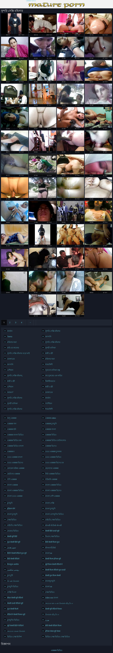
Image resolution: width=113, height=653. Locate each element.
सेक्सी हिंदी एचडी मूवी (52, 531)
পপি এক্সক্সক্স (12, 479)
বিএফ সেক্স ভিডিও (52, 536)
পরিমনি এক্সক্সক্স (51, 479)
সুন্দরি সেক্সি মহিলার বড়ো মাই (18, 353)
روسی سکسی (13, 570)
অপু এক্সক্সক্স (11, 418)
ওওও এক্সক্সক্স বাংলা (14, 457)
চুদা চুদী (10, 575)
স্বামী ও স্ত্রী (49, 353)
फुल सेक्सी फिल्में (12, 609)
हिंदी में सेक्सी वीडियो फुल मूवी (17, 553)
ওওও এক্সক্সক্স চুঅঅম (53, 451)
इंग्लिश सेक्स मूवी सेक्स (52, 631)
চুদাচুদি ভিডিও (12, 586)
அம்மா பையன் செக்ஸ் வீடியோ (59, 603)
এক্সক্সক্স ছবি (11, 429)
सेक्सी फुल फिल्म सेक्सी (53, 575)
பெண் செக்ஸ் (13, 581)
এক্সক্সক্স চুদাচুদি (51, 424)
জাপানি (48, 336)
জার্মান (9, 331)
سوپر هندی (11, 547)
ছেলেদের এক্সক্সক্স (52, 468)
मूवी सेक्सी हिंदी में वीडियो (15, 625)
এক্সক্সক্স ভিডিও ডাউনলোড (55, 440)
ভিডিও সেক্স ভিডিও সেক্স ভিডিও (57, 637)
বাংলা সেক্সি (49, 503)
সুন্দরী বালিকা (50, 348)
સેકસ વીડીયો (50, 547)
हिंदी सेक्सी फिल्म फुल (52, 542)
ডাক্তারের (11, 359)
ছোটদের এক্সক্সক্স (13, 474)
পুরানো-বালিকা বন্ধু (52, 370)
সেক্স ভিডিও (11, 520)
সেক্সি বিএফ (11, 592)
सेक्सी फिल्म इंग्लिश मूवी (53, 559)
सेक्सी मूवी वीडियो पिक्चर (53, 609)
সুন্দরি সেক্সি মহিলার (52, 331)
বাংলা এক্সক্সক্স (12, 485)
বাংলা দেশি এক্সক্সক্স (52, 496)
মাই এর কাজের (13, 348)
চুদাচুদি (10, 503)
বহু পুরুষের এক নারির (53, 375)
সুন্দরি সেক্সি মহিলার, (15, 375)
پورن (47, 620)
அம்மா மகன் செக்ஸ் (16, 631)
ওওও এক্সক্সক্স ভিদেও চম (54, 463)
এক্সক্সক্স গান (11, 424)
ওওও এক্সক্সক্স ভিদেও (15, 463)
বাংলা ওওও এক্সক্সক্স (14, 496)
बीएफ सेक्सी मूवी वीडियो (15, 598)
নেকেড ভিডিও (13, 531)
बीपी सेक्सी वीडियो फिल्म (53, 625)
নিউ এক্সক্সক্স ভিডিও (52, 474)
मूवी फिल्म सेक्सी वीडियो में (53, 564)
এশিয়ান (10, 370)
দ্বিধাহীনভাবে (50, 381)
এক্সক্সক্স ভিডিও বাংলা (15, 446)
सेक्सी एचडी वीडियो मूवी (15, 603)
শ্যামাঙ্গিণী (49, 364)
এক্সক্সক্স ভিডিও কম (14, 440)
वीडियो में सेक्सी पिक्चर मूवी (16, 614)
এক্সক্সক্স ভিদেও (51, 446)
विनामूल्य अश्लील (13, 564)
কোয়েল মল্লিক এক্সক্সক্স (15, 468)
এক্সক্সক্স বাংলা (50, 429)
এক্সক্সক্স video (50, 418)
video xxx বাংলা (51, 598)
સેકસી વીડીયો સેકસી (53, 525)
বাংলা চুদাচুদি (50, 508)
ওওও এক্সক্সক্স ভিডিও (53, 457)
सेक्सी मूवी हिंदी (12, 536)
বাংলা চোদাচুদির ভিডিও (54, 514)
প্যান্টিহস (48, 403)
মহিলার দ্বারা (12, 342)
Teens (9, 336)
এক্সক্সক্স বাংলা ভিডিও (15, 435)
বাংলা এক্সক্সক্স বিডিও (53, 485)
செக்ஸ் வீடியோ (52, 614)
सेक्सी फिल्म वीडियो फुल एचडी (55, 570)
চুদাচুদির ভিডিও (13, 620)
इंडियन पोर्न (11, 508)
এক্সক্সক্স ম (10, 451)
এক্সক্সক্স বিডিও (50, 435)
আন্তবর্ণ (10, 392)
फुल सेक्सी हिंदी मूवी (13, 542)
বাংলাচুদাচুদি (50, 581)
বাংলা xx (48, 553)
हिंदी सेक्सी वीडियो (13, 559)
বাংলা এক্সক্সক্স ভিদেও (53, 490)
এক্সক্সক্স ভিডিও (31, 1)
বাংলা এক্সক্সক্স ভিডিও (15, 490)
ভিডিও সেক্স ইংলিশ (14, 637)
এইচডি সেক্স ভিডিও (52, 520)
